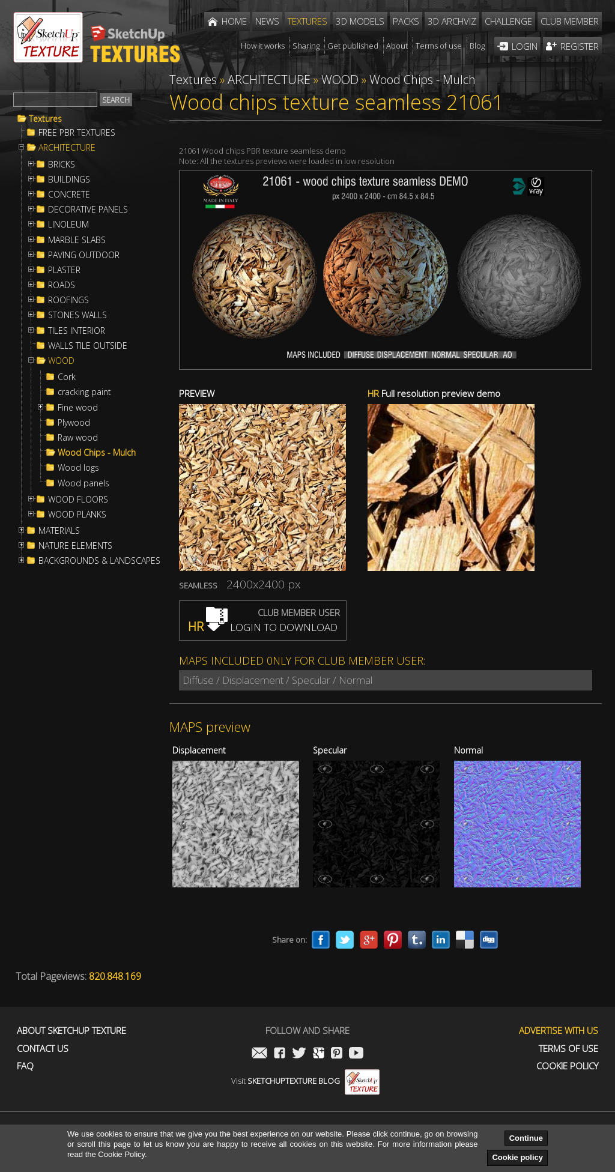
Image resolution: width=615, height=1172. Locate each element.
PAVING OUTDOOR (84, 255)
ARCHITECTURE (66, 147)
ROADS (61, 285)
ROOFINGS (68, 300)
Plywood (74, 422)
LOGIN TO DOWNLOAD (263, 627)
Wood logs (78, 467)
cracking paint (84, 392)
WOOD (61, 360)
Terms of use (568, 1048)
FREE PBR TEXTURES (76, 132)
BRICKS (61, 164)
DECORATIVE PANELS (88, 209)
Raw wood (78, 437)
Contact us (42, 1048)
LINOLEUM (68, 224)
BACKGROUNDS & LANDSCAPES (99, 560)
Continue (526, 1138)
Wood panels (83, 483)
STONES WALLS (77, 315)
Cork (67, 377)
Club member (570, 21)
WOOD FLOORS (78, 499)
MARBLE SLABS (77, 240)
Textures (45, 118)
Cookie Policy (567, 1066)
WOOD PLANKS (77, 514)
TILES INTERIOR (76, 330)
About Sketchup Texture (71, 1030)
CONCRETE (69, 194)
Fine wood (78, 407)
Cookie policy (517, 1157)
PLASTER (64, 270)
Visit (305, 1080)
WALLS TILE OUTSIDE (87, 345)
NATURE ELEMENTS (75, 545)
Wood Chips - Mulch (97, 452)
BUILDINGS (69, 179)
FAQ (25, 1066)
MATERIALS (59, 530)
